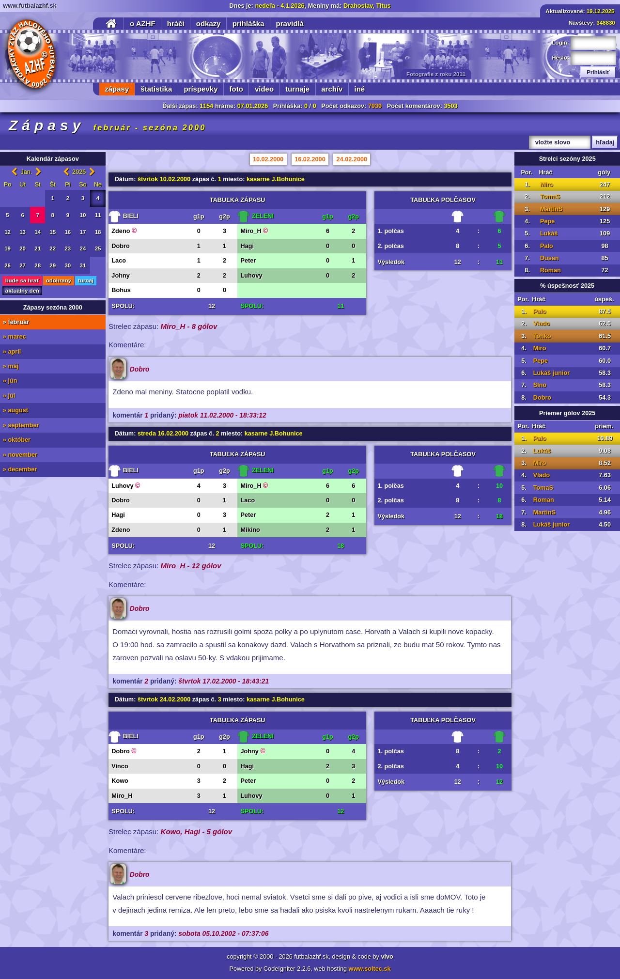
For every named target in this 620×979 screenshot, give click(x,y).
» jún (10, 380)
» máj (10, 366)
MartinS (551, 209)
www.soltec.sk (370, 968)
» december (20, 469)
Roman (550, 270)
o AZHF (142, 23)
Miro (546, 184)
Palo (546, 246)
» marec (14, 336)
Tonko (542, 336)
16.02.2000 (310, 159)
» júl (9, 395)
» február (16, 322)
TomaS (550, 196)
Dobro (542, 397)
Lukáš (549, 233)
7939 (375, 106)
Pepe (547, 221)
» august (15, 410)
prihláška (248, 23)
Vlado (541, 323)
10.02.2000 (268, 159)
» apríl (12, 351)
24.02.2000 (352, 159)
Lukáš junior (551, 373)
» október (17, 439)
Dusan (549, 258)
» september (21, 425)
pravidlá (290, 23)
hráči (176, 23)
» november (20, 454)
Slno (540, 385)
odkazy (208, 23)
